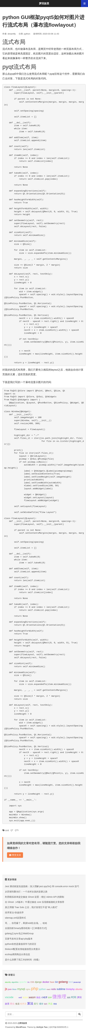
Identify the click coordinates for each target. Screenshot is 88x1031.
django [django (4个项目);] (38, 982)
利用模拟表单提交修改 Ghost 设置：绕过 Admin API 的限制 (34, 897)
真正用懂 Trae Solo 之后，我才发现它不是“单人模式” (31, 907)
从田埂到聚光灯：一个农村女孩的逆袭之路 (26, 891)
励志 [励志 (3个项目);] (38, 997)
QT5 (17, 830)
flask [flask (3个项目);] (52, 982)
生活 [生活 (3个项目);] (17, 1004)
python (27, 34)
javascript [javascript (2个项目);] (77, 982)
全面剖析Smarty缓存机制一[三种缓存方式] (26, 928)
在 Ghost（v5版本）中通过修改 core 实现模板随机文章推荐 (34, 902)
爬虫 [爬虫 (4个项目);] (12, 1003)
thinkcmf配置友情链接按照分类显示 (22, 949)
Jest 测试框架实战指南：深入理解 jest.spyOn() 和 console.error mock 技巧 (42, 886)
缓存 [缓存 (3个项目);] (41, 1004)
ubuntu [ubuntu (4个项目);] (78, 989)
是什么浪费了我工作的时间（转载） (23, 959)
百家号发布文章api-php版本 (19, 938)
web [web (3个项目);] (16, 997)
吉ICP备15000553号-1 (58, 1027)
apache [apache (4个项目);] (23, 982)
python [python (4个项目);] (42, 989)
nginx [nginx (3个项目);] (28, 989)
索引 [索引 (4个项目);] (36, 1003)
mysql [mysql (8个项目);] (21, 989)
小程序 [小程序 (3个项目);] (44, 997)
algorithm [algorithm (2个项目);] (15, 982)
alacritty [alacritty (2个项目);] (8, 982)
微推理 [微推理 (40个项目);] (59, 996)
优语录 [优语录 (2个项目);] (25, 997)
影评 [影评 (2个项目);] (50, 997)
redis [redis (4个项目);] (53, 989)
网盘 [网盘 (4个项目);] (50, 1003)
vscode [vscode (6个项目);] (9, 997)
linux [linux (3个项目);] (14, 989)
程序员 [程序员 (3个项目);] (23, 1004)
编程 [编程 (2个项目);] (45, 1004)
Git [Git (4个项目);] (56, 982)
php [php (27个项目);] (34, 988)
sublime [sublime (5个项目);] (61, 989)
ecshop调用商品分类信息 (17, 954)
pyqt (7, 830)
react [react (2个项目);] (48, 989)
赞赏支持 (15, 855)
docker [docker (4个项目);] (45, 982)
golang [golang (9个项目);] (63, 981)
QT (12, 830)
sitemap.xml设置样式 (15, 918)
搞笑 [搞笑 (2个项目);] (69, 997)
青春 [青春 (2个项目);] (55, 1004)
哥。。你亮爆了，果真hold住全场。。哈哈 (26, 923)
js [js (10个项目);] (6, 989)
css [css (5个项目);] (32, 982)
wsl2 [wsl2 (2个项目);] (20, 997)
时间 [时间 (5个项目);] (73, 997)
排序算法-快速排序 (14, 912)
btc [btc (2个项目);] (28, 982)
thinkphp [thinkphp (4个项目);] (70, 989)
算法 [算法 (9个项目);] (30, 1003)
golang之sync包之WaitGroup (19, 933)
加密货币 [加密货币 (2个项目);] (32, 997)
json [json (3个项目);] (10, 989)
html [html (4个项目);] (71, 982)
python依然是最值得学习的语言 (20, 944)
